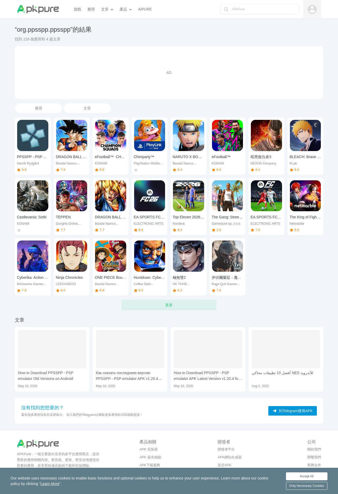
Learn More (49, 484)
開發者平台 (226, 449)
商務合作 (314, 465)
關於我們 (314, 449)
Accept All (307, 476)
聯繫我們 (314, 457)
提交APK (224, 465)
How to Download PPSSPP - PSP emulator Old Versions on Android (45, 376)
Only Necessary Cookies (306, 486)
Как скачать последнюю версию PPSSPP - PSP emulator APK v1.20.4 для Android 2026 (127, 376)
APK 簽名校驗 (150, 457)
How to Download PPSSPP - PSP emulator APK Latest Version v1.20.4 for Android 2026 (206, 376)
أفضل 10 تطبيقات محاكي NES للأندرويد (282, 373)
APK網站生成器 (230, 457)
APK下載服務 (149, 465)
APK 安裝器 (148, 449)
